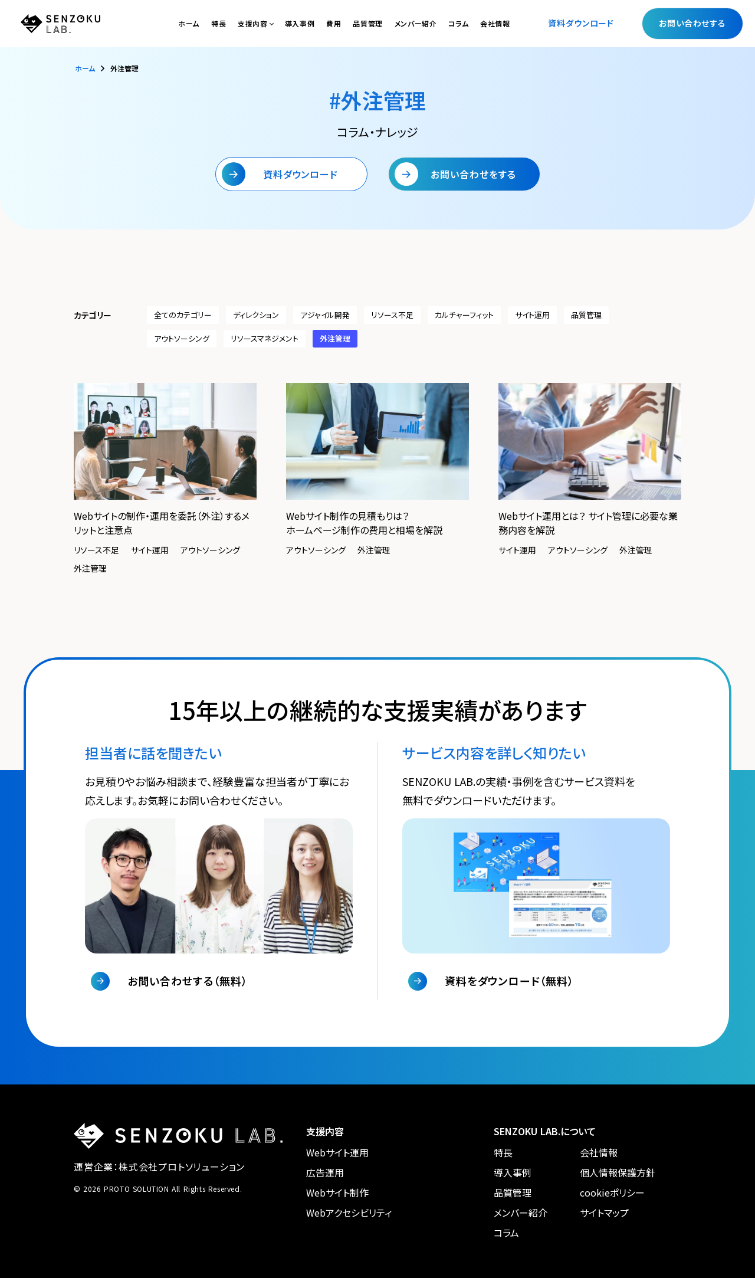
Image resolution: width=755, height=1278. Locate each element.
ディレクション (256, 314)
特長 (218, 23)
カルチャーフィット (464, 314)
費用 (333, 23)
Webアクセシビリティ (349, 1212)
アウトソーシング (181, 338)
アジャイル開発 (325, 314)
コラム (458, 23)
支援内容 (252, 23)
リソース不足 (392, 314)
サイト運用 (532, 314)
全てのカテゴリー (183, 314)
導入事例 (299, 23)
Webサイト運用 (337, 1152)
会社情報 (495, 23)
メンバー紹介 (416, 23)
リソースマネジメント (264, 338)
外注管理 (335, 338)
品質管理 (367, 23)
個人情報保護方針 (617, 1172)
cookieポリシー (612, 1192)
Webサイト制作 (337, 1192)
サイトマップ (604, 1212)
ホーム (188, 23)
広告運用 (325, 1172)
